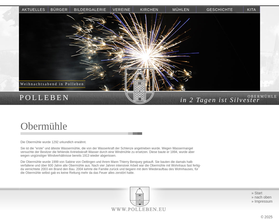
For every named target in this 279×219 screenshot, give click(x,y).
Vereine (121, 10)
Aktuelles (33, 10)
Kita (251, 10)
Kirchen (149, 10)
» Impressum (262, 201)
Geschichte (220, 10)
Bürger (59, 10)
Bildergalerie (90, 10)
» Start (257, 193)
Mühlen (180, 10)
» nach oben (261, 197)
